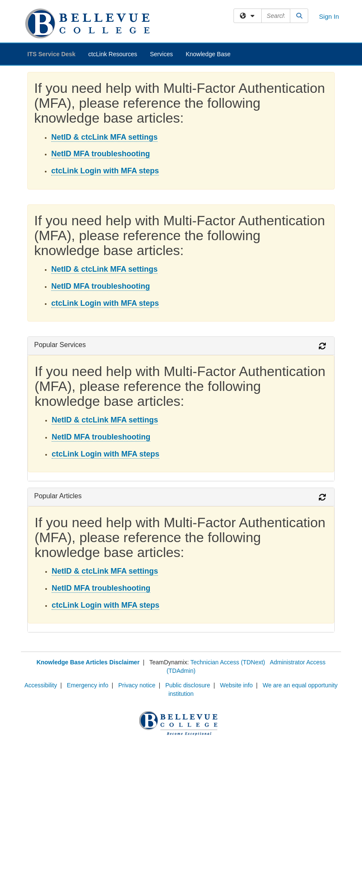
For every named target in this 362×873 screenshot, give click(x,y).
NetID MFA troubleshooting (100, 153)
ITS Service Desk (51, 54)
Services (161, 54)
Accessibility (40, 685)
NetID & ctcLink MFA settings (104, 137)
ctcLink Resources (112, 54)
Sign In (329, 16)
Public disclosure (187, 685)
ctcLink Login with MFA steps (105, 171)
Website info (236, 685)
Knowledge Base (208, 54)
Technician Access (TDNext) (227, 662)
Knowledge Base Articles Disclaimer (87, 662)
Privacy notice (136, 685)
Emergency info (87, 685)
